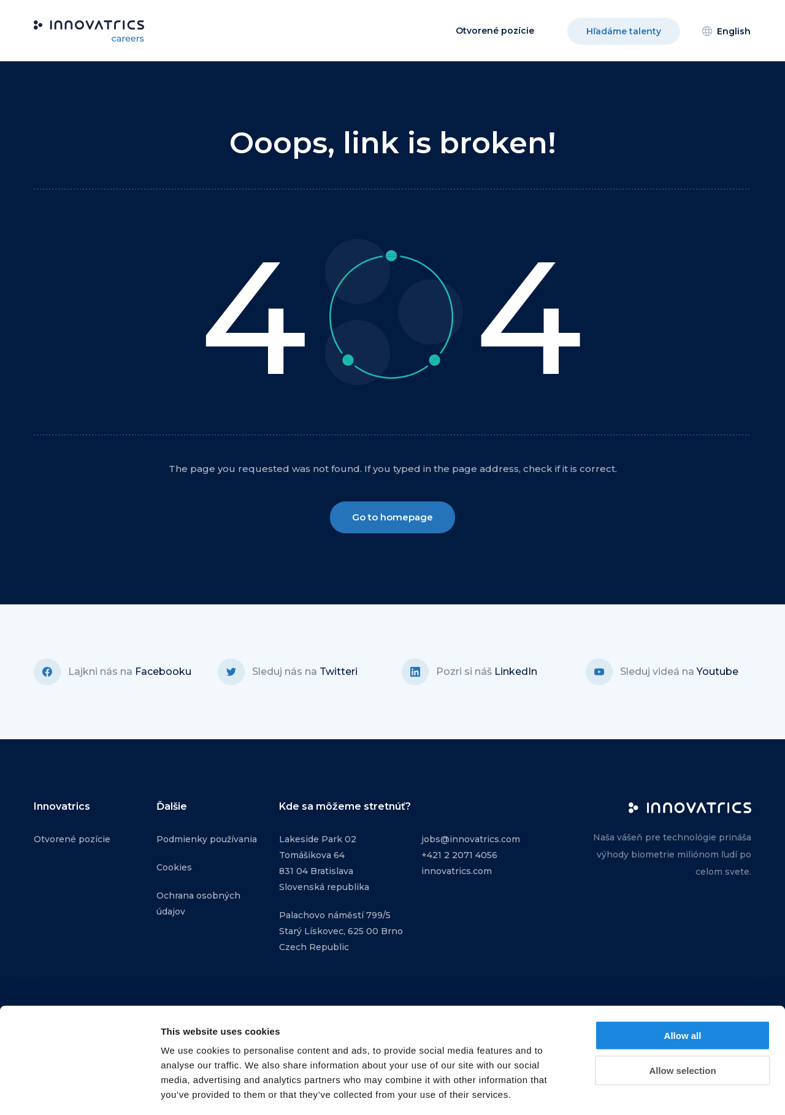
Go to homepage (392, 517)
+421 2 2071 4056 (459, 855)
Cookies (174, 867)
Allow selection (682, 1017)
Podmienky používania (206, 839)
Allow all (683, 982)
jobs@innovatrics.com (470, 839)
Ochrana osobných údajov (198, 903)
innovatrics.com (456, 871)
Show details (643, 1091)
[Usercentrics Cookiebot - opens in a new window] (79, 1091)
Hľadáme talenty (623, 31)
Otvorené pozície (495, 30)
